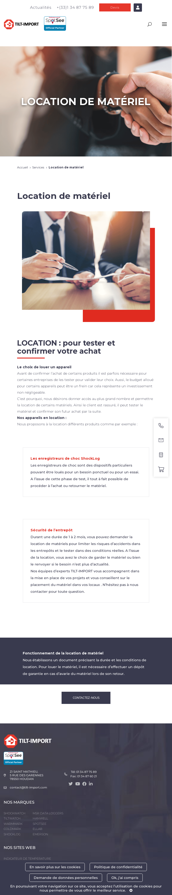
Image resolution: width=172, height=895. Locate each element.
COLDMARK (12, 829)
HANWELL (40, 818)
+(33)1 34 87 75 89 (75, 7)
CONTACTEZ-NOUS (86, 698)
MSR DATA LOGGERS (48, 813)
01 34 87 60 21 (87, 776)
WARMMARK (13, 824)
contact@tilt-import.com (28, 787)
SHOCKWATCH (14, 813)
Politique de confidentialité (118, 867)
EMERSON (40, 834)
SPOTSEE (39, 824)
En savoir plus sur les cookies (55, 867)
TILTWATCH (12, 818)
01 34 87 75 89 (86, 772)
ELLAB (37, 829)
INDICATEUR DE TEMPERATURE (27, 858)
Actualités (41, 7)
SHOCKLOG (12, 834)
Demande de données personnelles (66, 878)
